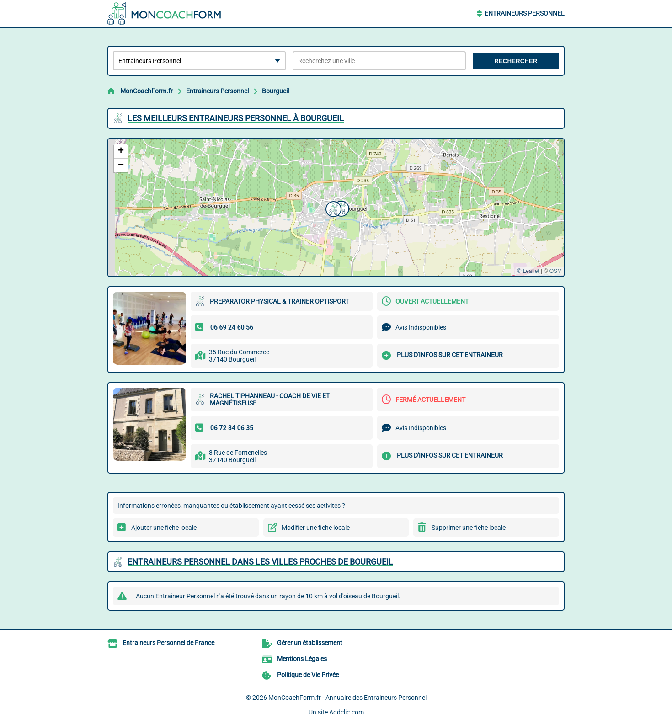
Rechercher (515, 61)
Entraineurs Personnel (525, 13)
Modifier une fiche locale (316, 527)
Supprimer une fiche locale (469, 527)
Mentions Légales (302, 658)
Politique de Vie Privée (308, 674)
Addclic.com (346, 712)
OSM (555, 271)
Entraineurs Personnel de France (168, 642)
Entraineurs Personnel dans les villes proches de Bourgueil (260, 561)
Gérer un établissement (309, 642)
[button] (332, 208)
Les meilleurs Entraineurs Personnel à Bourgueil (236, 118)
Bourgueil (275, 91)
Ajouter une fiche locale (164, 527)
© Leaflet (528, 271)
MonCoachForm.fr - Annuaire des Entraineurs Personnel (347, 697)
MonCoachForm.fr (146, 91)
